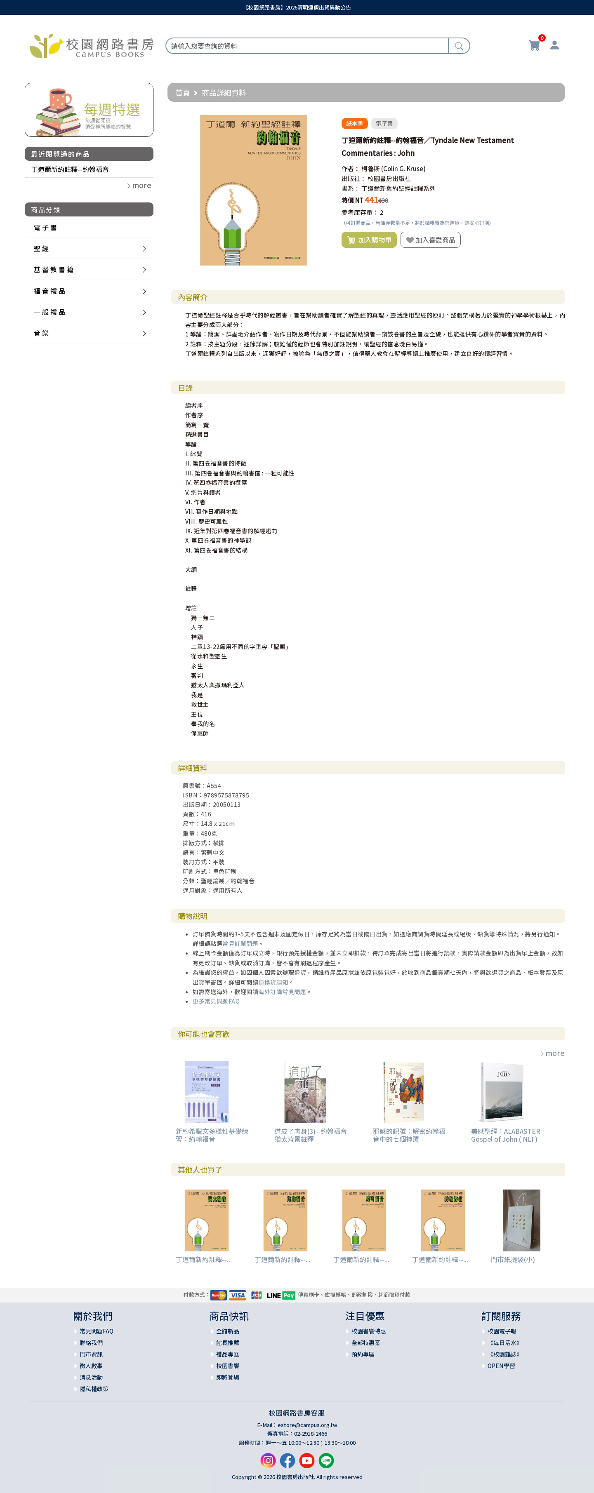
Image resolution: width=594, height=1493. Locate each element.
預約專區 (363, 1354)
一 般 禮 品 (49, 312)
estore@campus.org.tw (307, 1425)
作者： (351, 168)
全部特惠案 (365, 1342)
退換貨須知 (273, 982)
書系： (351, 188)
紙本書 (354, 123)
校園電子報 (502, 1331)
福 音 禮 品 (49, 291)
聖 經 (41, 248)
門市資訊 (91, 1354)
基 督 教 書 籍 (53, 269)
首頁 (182, 92)
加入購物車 (369, 240)
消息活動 (91, 1377)
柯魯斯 (370, 168)
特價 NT (352, 200)
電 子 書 (45, 227)
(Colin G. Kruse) (403, 168)
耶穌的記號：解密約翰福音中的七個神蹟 (409, 1135)
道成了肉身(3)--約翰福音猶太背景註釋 (310, 1135)
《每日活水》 (505, 1342)
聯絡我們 (91, 1342)
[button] (321, 122)
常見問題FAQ (96, 1331)
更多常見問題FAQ (216, 1001)
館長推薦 (227, 1342)
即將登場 (227, 1377)
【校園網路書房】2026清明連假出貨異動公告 (297, 7)
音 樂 (41, 333)
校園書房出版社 (389, 178)
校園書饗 (227, 1365)
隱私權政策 (94, 1389)
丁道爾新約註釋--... (204, 1259)
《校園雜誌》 (505, 1354)
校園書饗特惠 (368, 1331)
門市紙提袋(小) (513, 1259)
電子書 (384, 123)
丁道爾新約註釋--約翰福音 (70, 169)
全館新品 (227, 1331)
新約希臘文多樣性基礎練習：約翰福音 (212, 1135)
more (552, 1052)
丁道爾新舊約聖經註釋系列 (398, 188)
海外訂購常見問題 (282, 991)
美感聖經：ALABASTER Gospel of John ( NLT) (505, 1135)
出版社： (354, 178)
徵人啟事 (91, 1365)
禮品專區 (227, 1354)
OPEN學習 (501, 1365)
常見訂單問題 (240, 943)
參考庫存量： (360, 212)
